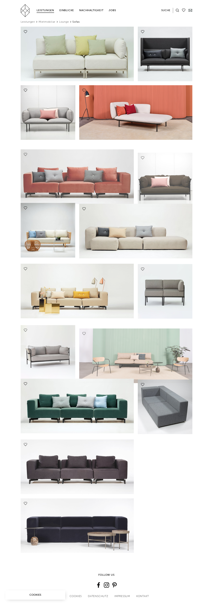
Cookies (35, 595)
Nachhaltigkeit (91, 10)
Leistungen (45, 10)
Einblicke (66, 10)
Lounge (64, 22)
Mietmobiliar (47, 22)
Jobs (112, 10)
